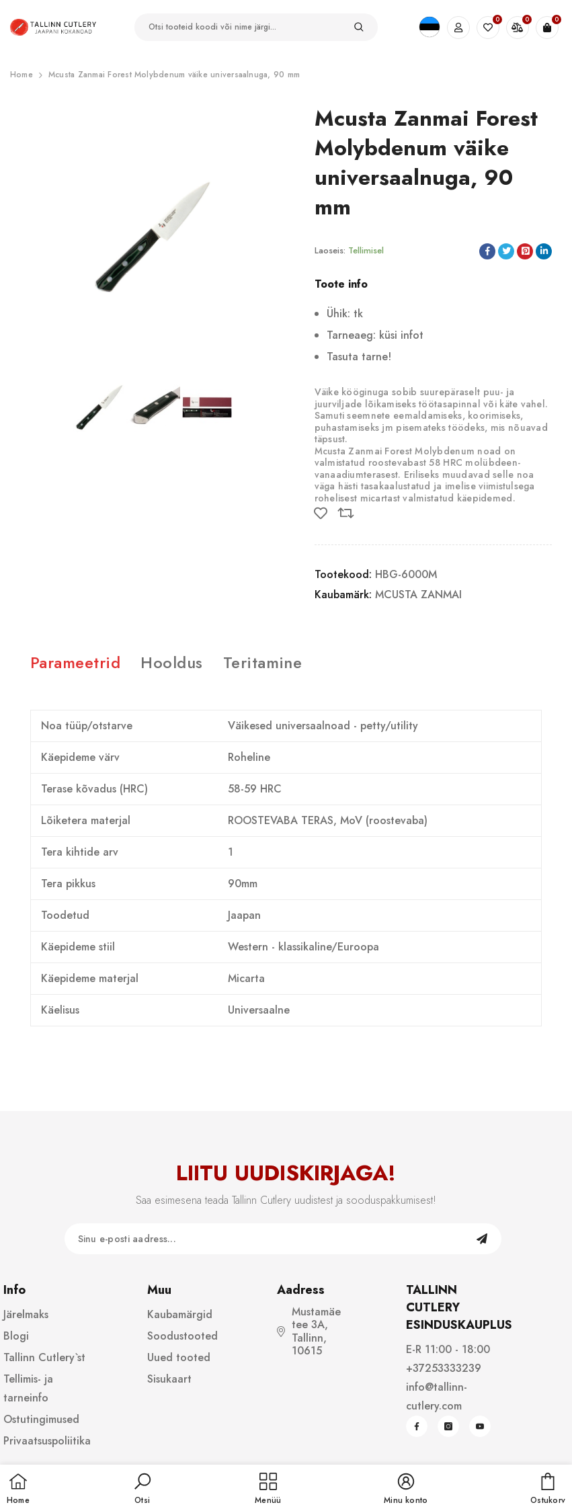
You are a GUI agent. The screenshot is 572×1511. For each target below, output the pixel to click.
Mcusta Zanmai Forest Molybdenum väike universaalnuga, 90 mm (174, 75)
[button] (142, 1489)
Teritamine (262, 662)
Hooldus (171, 662)
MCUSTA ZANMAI (418, 594)
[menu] (268, 1489)
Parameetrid (75, 662)
